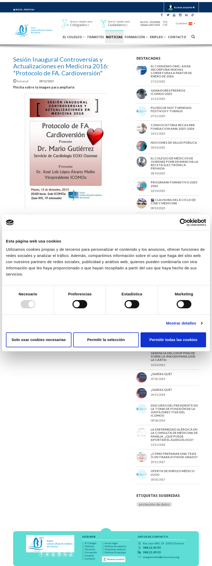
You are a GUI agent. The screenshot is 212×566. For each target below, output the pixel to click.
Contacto (177, 37)
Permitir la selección (106, 339)
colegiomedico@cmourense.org (161, 557)
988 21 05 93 (152, 547)
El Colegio (74, 37)
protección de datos (154, 504)
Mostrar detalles (181, 323)
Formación (136, 37)
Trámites (95, 37)
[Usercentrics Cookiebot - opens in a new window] (183, 222)
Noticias (29, 9)
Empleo (158, 37)
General (21, 81)
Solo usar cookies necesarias (39, 339)
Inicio (17, 9)
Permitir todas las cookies (173, 339)
